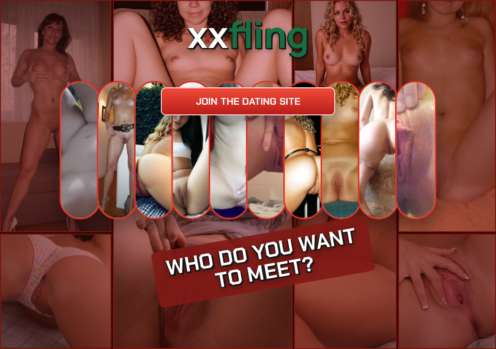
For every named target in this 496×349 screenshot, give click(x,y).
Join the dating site (248, 101)
